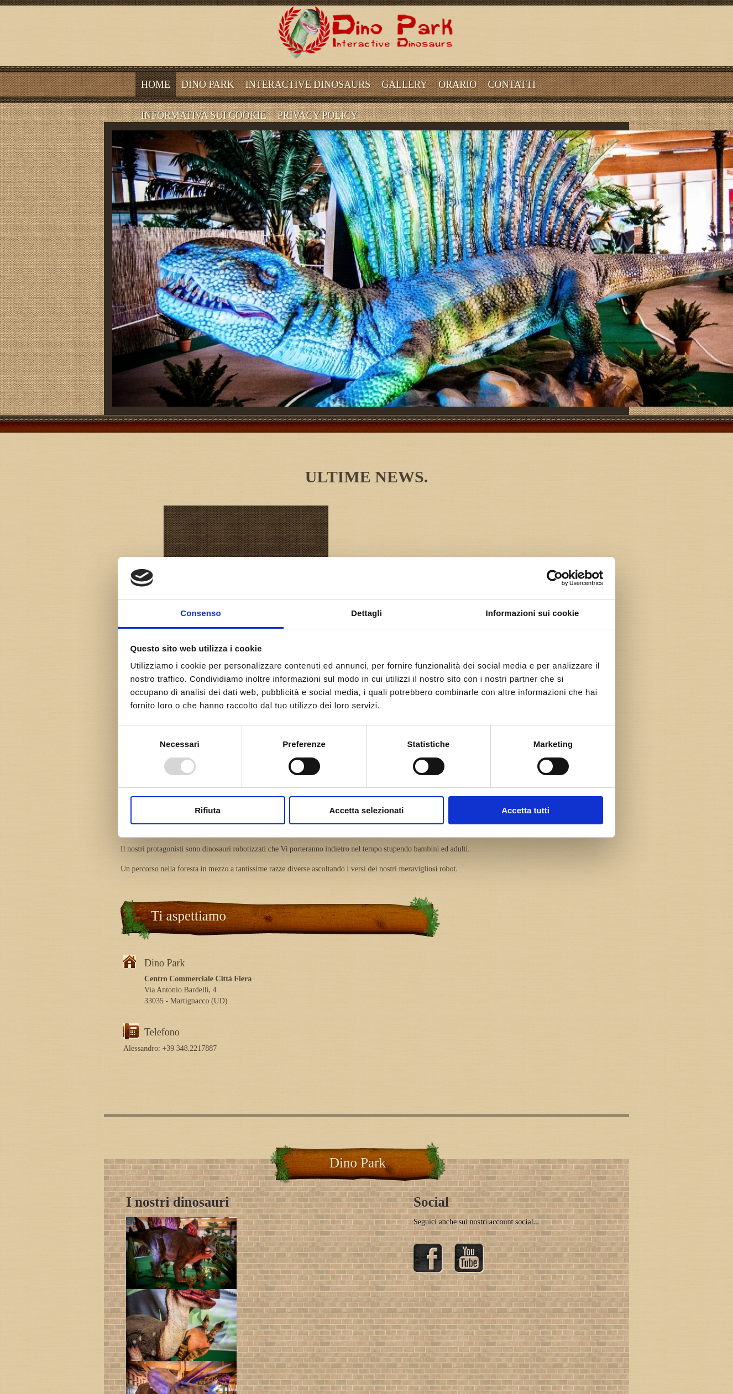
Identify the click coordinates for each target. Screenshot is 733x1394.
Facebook (428, 1259)
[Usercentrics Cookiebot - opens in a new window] (554, 578)
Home (155, 84)
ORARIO (457, 84)
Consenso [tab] (200, 613)
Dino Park (207, 84)
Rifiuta (208, 810)
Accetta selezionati (366, 810)
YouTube (469, 1259)
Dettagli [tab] (366, 613)
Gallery (404, 84)
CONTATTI (512, 84)
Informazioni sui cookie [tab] (532, 613)
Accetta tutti (525, 810)
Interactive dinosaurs (308, 84)
